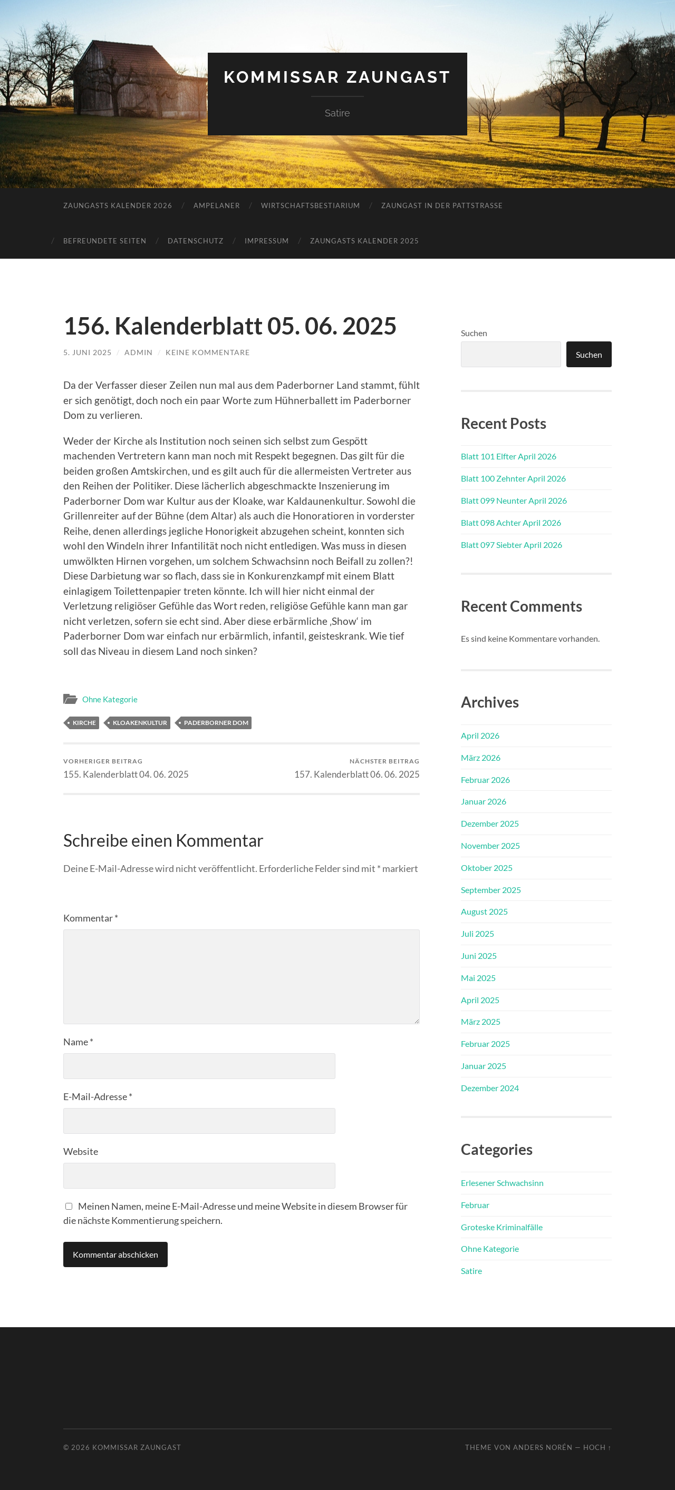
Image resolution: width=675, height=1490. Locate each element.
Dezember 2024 (490, 1087)
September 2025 (491, 889)
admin (138, 351)
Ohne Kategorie (110, 698)
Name (78, 1041)
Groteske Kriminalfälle (502, 1226)
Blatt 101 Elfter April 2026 (508, 456)
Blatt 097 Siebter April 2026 (511, 544)
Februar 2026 (485, 779)
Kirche (84, 723)
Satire (471, 1270)
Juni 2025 (479, 955)
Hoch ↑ (597, 1447)
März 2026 (480, 757)
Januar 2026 (483, 801)
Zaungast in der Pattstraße (442, 205)
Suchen (474, 332)
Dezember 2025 (490, 823)
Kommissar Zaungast (337, 76)
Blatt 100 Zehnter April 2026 (513, 478)
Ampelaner (217, 205)
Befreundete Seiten (105, 240)
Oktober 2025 (487, 867)
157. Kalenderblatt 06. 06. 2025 (357, 768)
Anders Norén (543, 1447)
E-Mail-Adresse (97, 1096)
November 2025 (490, 845)
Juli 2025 (477, 933)
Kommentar (90, 918)
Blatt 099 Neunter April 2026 (514, 500)
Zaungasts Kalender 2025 (364, 240)
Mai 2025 (478, 977)
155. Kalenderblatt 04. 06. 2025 (126, 768)
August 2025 (484, 911)
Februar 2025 (485, 1043)
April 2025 (480, 999)
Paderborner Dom (216, 723)
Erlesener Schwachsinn (502, 1182)
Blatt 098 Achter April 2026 (511, 522)
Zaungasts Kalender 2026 (117, 205)
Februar (475, 1204)
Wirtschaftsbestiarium (310, 205)
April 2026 (480, 735)
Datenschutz (196, 240)
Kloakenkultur (140, 723)
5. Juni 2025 (87, 351)
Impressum (267, 240)
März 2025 (480, 1021)
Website (80, 1151)
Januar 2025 (483, 1065)
